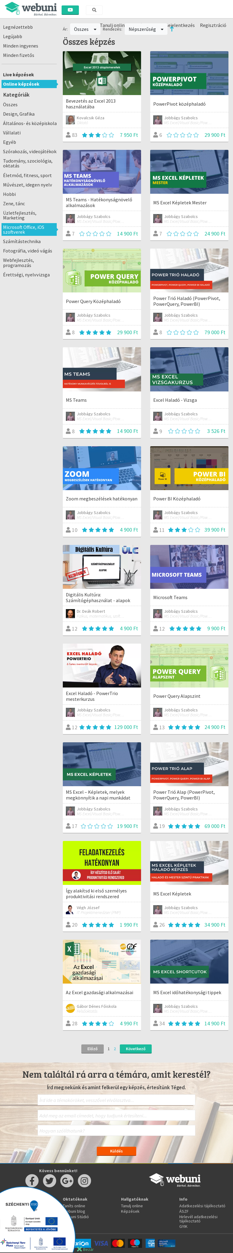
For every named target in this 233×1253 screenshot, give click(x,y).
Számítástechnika (22, 241)
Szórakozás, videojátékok (29, 151)
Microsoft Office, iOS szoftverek (23, 229)
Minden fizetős (18, 55)
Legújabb (12, 36)
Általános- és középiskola (30, 123)
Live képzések (18, 74)
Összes (10, 104)
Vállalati (12, 133)
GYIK (183, 1226)
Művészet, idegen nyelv (27, 185)
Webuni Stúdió (76, 1216)
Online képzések (21, 84)
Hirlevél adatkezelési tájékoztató (198, 1219)
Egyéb (9, 142)
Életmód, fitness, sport (27, 175)
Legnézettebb (18, 27)
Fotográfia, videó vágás (27, 251)
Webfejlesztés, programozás (18, 262)
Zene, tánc (14, 203)
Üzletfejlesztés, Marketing (19, 215)
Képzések (130, 1211)
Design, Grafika (19, 114)
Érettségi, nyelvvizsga (26, 275)
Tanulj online (132, 1205)
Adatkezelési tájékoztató (202, 1205)
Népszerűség (146, 29)
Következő (136, 1048)
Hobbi (9, 194)
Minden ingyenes (20, 46)
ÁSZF (184, 1211)
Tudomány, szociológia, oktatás (27, 163)
